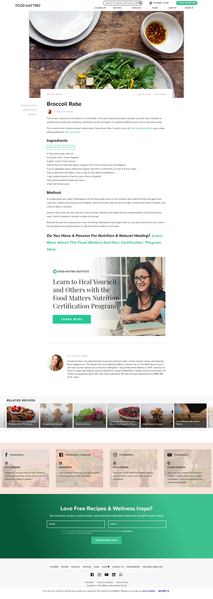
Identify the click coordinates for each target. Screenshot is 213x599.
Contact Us (118, 567)
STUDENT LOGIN (159, 3)
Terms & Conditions (105, 582)
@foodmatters (17, 455)
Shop (173, 8)
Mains (59, 94)
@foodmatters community (78, 455)
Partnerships (133, 567)
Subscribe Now (107, 540)
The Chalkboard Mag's (142, 128)
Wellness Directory (153, 567)
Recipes (117, 8)
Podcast (136, 8)
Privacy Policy (122, 582)
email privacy (127, 531)
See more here (73, 132)
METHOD (32, 114)
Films (155, 8)
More (188, 8)
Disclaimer (89, 582)
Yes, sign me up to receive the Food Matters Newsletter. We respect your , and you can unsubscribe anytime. (100, 532)
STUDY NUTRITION (187, 3)
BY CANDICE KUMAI (77, 356)
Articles (87, 567)
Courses (99, 8)
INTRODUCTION (29, 105)
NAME (52, 524)
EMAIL (114, 524)
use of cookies (148, 591)
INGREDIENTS (30, 110)
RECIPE (50, 94)
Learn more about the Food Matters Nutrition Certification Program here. (104, 242)
